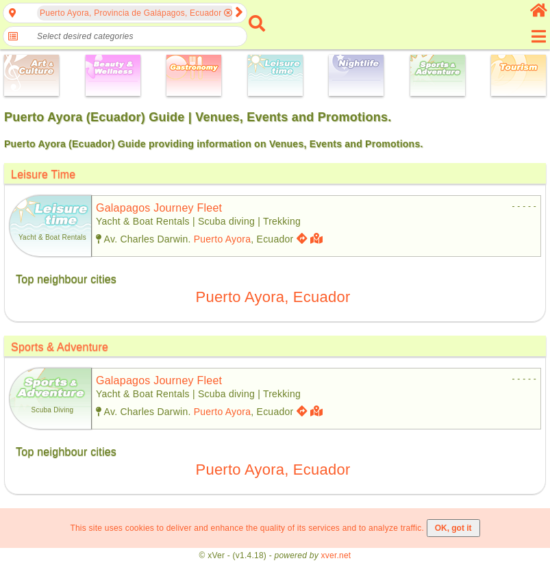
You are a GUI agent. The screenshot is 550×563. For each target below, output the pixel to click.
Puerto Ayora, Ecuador (273, 296)
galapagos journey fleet (159, 208)
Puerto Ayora (222, 239)
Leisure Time (43, 174)
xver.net (336, 555)
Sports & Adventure (59, 347)
